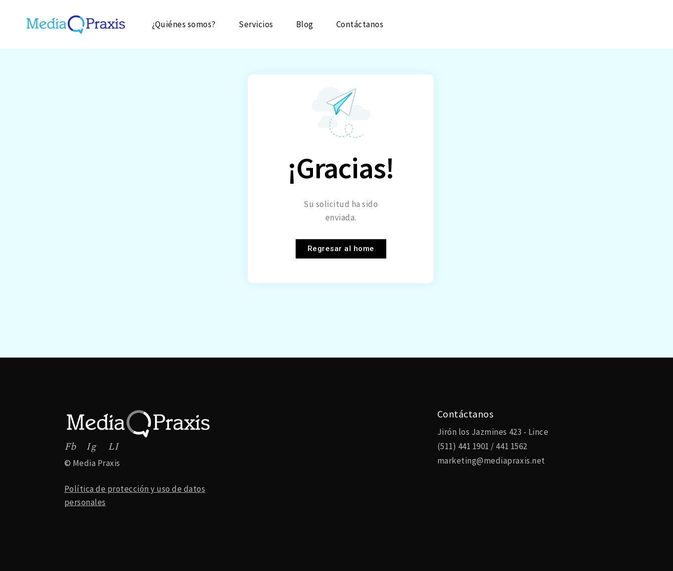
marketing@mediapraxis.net (491, 460)
